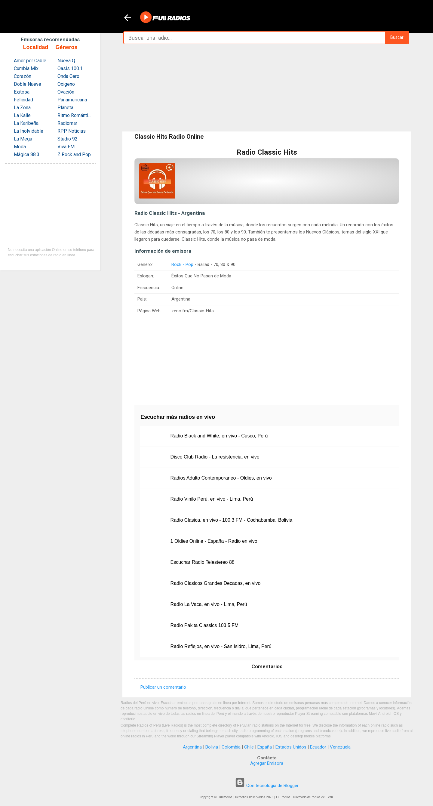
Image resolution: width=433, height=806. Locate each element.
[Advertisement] (266, 88)
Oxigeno (66, 84)
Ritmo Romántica (75, 115)
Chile (249, 747)
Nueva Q (66, 60)
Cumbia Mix (26, 68)
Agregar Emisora (266, 763)
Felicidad (23, 100)
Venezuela (340, 747)
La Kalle (22, 115)
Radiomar (67, 123)
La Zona (22, 107)
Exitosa (21, 92)
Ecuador (318, 747)
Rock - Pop (182, 264)
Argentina (192, 747)
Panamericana (72, 100)
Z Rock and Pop (74, 154)
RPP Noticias (71, 131)
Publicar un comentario (163, 687)
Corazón (22, 76)
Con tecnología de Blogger (267, 785)
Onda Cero (68, 76)
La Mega (23, 139)
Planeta (65, 107)
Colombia (231, 747)
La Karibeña (26, 123)
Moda (20, 147)
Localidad (35, 47)
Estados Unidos (290, 747)
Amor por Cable (30, 60)
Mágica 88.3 (26, 154)
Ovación (65, 92)
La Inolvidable (28, 131)
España (264, 747)
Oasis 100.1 (70, 68)
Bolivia (211, 747)
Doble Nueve (27, 84)
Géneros (66, 47)
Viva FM (66, 147)
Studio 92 (67, 139)
